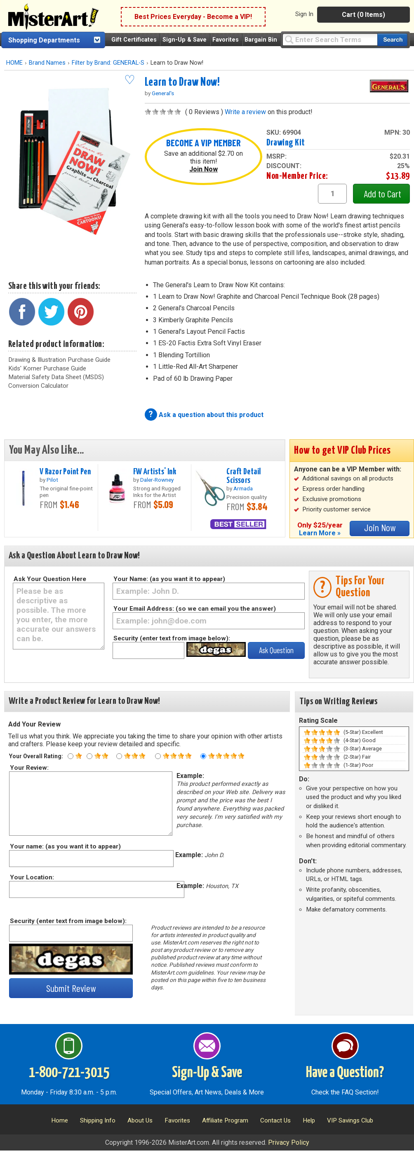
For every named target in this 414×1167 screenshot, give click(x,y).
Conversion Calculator (38, 385)
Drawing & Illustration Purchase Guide (59, 359)
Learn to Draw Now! (182, 82)
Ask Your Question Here (50, 579)
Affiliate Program (225, 1120)
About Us (140, 1120)
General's (163, 93)
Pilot (52, 479)
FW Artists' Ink (154, 472)
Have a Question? (345, 1073)
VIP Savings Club (350, 1120)
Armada (243, 488)
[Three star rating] (119, 756)
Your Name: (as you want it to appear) (169, 579)
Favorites (225, 39)
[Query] (329, 39)
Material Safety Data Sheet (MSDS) (56, 377)
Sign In (304, 14)
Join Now (203, 169)
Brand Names (47, 62)
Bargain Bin (261, 39)
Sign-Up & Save (184, 39)
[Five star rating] (203, 756)
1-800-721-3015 (69, 1073)
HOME (14, 62)
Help (309, 1120)
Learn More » (320, 533)
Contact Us (275, 1120)
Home (59, 1120)
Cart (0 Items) (363, 15)
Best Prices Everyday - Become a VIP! (193, 17)
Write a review (245, 112)
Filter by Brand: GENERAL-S (108, 62)
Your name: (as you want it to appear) (65, 846)
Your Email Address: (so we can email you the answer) (194, 608)
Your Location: (31, 877)
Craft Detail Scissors (243, 476)
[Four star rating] (158, 756)
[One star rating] (70, 756)
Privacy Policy (288, 1142)
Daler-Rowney (157, 479)
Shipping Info (97, 1120)
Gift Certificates (134, 39)
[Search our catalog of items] (392, 39)
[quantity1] (332, 194)
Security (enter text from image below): (171, 638)
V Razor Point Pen (65, 472)
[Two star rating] (89, 756)
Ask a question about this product (211, 415)
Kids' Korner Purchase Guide (47, 368)
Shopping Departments (44, 40)
